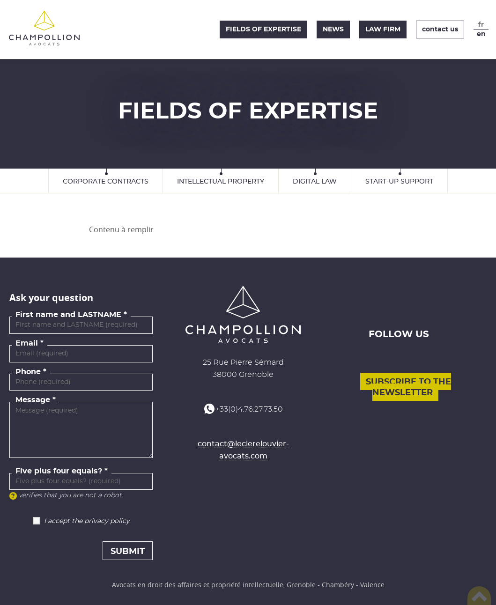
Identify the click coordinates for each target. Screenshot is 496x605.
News (333, 29)
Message (32, 400)
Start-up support (399, 181)
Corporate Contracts (105, 181)
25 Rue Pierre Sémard (243, 362)
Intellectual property (220, 181)
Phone (28, 372)
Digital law (315, 181)
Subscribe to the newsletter (408, 387)
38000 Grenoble (243, 374)
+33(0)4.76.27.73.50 (249, 409)
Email (26, 343)
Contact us (440, 29)
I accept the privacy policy (87, 521)
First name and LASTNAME (68, 314)
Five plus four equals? (58, 471)
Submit (128, 551)
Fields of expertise (263, 29)
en (481, 34)
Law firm (382, 29)
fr (481, 25)
